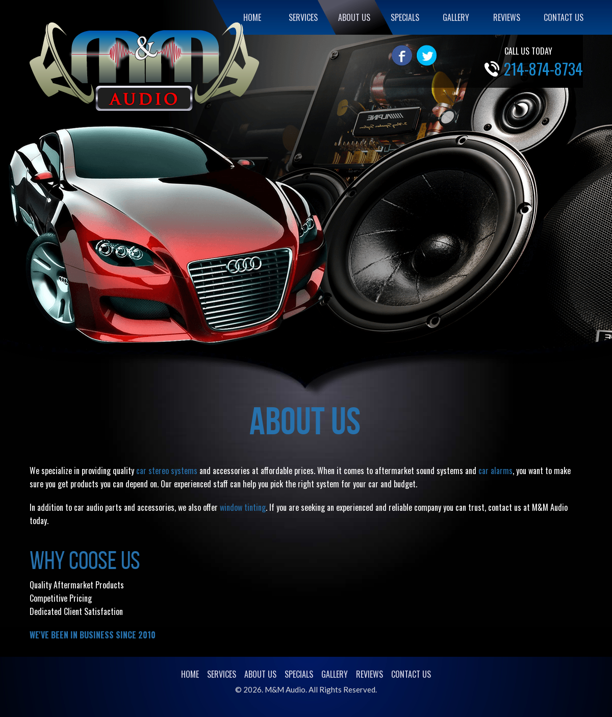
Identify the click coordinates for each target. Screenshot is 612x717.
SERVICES (303, 17)
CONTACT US (563, 17)
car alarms (495, 470)
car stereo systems (166, 470)
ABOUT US (354, 17)
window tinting (243, 507)
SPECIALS (405, 17)
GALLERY (456, 17)
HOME (252, 17)
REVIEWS (506, 17)
